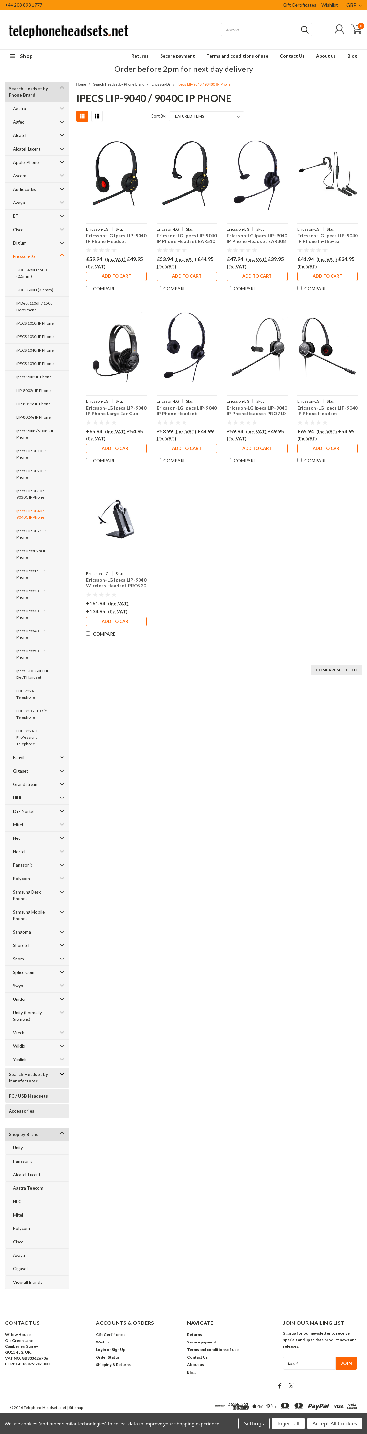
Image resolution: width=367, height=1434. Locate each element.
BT (16, 216)
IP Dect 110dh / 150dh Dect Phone (35, 306)
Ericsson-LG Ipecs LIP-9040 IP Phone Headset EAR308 (257, 238)
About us (326, 56)
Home (81, 84)
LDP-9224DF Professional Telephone (27, 737)
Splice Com (23, 972)
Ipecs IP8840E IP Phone (30, 634)
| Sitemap (75, 1407)
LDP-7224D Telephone (26, 694)
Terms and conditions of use (237, 56)
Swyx (18, 985)
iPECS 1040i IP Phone (35, 350)
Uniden (20, 999)
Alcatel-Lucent (26, 148)
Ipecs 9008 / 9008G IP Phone (35, 434)
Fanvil (18, 757)
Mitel (18, 824)
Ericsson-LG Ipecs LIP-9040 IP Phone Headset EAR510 (186, 238)
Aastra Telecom (28, 1188)
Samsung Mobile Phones (29, 915)
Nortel (19, 851)
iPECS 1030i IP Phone (35, 336)
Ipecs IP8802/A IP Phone (31, 554)
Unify (18, 1147)
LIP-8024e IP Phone (33, 417)
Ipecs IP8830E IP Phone (30, 614)
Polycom (21, 878)
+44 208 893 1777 (23, 5)
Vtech (18, 1032)
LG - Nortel (23, 811)
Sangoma (22, 932)
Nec (16, 838)
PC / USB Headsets (28, 1096)
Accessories (21, 1111)
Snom (18, 958)
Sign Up (118, 1349)
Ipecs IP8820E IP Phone (30, 594)
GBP (354, 5)
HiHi (17, 797)
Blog (352, 56)
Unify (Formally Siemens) (27, 1016)
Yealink (20, 1059)
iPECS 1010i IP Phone (35, 323)
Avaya (19, 202)
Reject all (288, 1423)
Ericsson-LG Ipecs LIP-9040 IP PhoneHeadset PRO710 (257, 410)
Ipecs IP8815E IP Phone (30, 574)
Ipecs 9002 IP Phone (34, 376)
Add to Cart (116, 276)
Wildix (19, 1046)
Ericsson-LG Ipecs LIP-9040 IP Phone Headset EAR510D (116, 238)
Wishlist (329, 5)
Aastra (19, 108)
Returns (140, 56)
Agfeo (19, 122)
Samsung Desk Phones (27, 895)
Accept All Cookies (335, 1423)
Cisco (18, 229)
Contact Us (292, 56)
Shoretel (21, 945)
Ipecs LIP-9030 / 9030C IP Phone (30, 494)
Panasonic (22, 865)
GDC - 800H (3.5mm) (34, 289)
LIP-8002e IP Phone (33, 390)
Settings (254, 1423)
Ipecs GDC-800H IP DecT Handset (32, 674)
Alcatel (19, 135)
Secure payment (177, 56)
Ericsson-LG (24, 256)
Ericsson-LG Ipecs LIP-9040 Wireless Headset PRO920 (116, 583)
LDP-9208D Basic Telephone (31, 714)
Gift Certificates (299, 5)
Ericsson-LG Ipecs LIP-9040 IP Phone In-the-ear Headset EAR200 (327, 238)
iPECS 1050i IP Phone (35, 363)
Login (101, 1349)
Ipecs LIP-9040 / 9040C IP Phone (30, 514)
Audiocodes (24, 189)
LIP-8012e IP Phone (33, 403)
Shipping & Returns (113, 1364)
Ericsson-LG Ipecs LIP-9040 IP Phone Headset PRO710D (327, 410)
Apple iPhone (26, 162)
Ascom (19, 175)
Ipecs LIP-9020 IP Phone (31, 474)
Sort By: (158, 116)
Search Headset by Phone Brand (28, 92)
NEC (17, 1201)
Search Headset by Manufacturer (28, 1077)
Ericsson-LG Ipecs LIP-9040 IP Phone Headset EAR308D (186, 410)
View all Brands (27, 1282)
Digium (20, 243)
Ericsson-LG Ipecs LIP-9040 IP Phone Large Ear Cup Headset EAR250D (116, 410)
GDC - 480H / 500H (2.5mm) (33, 273)
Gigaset (20, 771)
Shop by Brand (24, 1134)
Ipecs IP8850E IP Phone (30, 654)
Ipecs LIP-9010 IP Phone (31, 454)
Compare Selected (336, 669)
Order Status (107, 1357)
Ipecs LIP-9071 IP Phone (31, 534)
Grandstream (26, 784)
